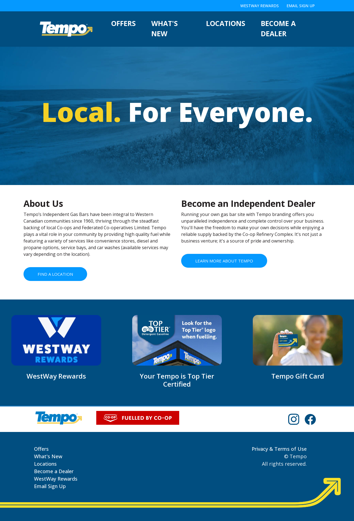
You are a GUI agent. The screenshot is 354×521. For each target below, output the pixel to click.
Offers (123, 23)
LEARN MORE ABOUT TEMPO (224, 261)
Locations (225, 23)
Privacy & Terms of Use (279, 449)
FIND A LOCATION (55, 274)
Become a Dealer (278, 28)
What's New (164, 28)
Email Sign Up (301, 5)
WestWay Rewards (259, 5)
